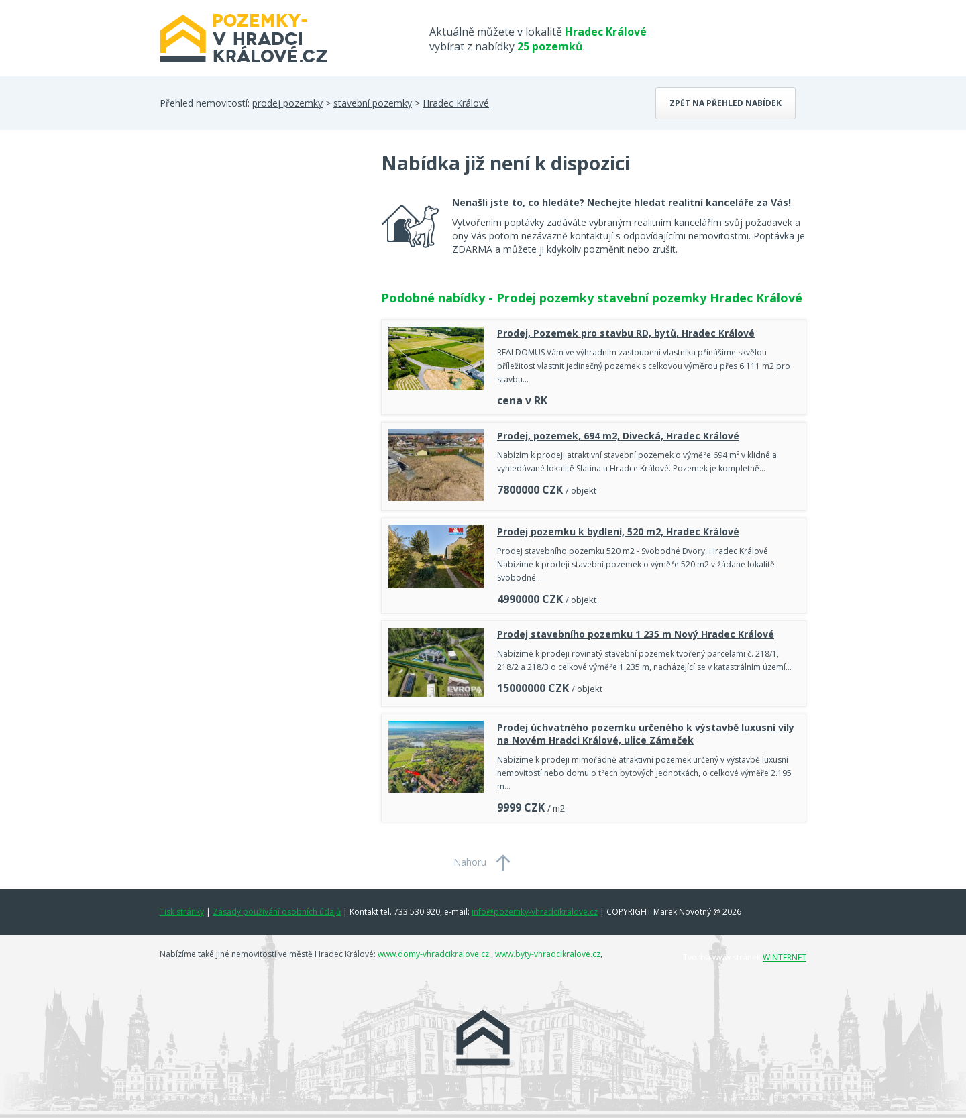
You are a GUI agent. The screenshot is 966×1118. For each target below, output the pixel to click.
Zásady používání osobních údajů (277, 911)
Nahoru (469, 862)
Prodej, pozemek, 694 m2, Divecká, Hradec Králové (618, 435)
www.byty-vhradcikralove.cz (547, 954)
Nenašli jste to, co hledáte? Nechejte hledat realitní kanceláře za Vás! (621, 202)
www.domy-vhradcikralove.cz (433, 954)
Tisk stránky (182, 911)
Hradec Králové (456, 103)
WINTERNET (784, 957)
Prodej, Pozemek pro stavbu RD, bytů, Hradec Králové (626, 333)
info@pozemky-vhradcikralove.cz (535, 911)
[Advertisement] (260, 257)
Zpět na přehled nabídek (725, 103)
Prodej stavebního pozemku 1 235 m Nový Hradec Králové (635, 634)
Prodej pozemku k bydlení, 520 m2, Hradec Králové (618, 531)
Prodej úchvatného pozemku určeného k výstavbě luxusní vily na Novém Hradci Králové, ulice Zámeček (645, 733)
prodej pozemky (287, 103)
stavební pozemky (372, 103)
